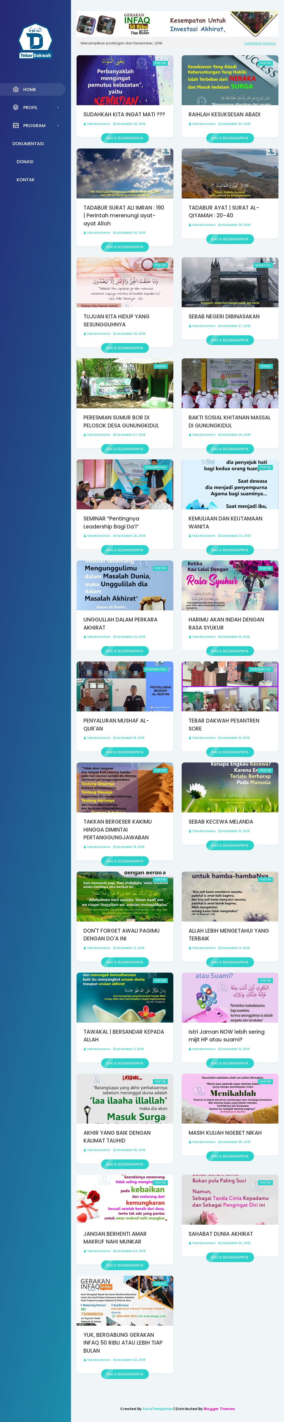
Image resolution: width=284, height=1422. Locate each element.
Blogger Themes (219, 1408)
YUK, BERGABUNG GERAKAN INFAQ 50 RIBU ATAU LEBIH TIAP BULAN (123, 1343)
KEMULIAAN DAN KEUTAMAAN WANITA (225, 522)
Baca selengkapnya (124, 138)
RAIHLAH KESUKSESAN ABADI (224, 114)
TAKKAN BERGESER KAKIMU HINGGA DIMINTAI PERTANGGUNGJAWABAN (117, 829)
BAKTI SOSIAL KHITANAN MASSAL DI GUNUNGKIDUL (230, 421)
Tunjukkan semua (260, 43)
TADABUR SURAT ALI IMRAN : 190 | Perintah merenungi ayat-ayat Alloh (123, 215)
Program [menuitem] (28, 125)
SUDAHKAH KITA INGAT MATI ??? (124, 114)
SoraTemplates (158, 1408)
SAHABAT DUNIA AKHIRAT (221, 1234)
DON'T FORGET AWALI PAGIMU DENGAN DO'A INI (121, 935)
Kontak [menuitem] (26, 180)
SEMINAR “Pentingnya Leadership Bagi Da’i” (111, 522)
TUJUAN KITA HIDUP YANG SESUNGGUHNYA (116, 320)
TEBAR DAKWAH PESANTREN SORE (224, 725)
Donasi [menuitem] (25, 161)
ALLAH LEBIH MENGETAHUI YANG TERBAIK (229, 935)
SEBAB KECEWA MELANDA (221, 821)
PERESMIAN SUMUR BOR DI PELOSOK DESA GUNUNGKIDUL (121, 421)
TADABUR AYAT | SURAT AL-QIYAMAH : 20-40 (224, 212)
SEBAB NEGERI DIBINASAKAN (224, 316)
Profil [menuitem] (24, 107)
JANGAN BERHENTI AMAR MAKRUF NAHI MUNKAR (115, 1238)
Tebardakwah (98, 124)
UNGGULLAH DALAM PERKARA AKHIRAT (120, 623)
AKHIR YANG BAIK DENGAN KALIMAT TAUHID (117, 1137)
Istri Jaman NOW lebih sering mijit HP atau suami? (227, 1036)
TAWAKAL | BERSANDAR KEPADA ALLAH (123, 1036)
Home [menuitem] (24, 89)
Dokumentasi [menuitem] (28, 143)
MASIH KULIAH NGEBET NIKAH (225, 1133)
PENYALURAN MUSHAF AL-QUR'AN (116, 725)
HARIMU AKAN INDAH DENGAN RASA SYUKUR (226, 623)
